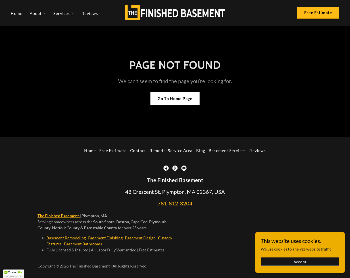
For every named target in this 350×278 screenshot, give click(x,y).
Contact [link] (138, 150)
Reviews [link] (89, 13)
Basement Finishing (105, 237)
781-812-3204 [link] (175, 203)
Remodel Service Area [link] (171, 150)
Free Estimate (318, 12)
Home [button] (90, 150)
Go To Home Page (175, 98)
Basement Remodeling (66, 237)
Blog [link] (200, 150)
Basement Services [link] (227, 150)
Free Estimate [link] (113, 150)
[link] (175, 12)
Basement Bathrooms (83, 243)
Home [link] (17, 13)
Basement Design (140, 237)
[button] (38, 13)
